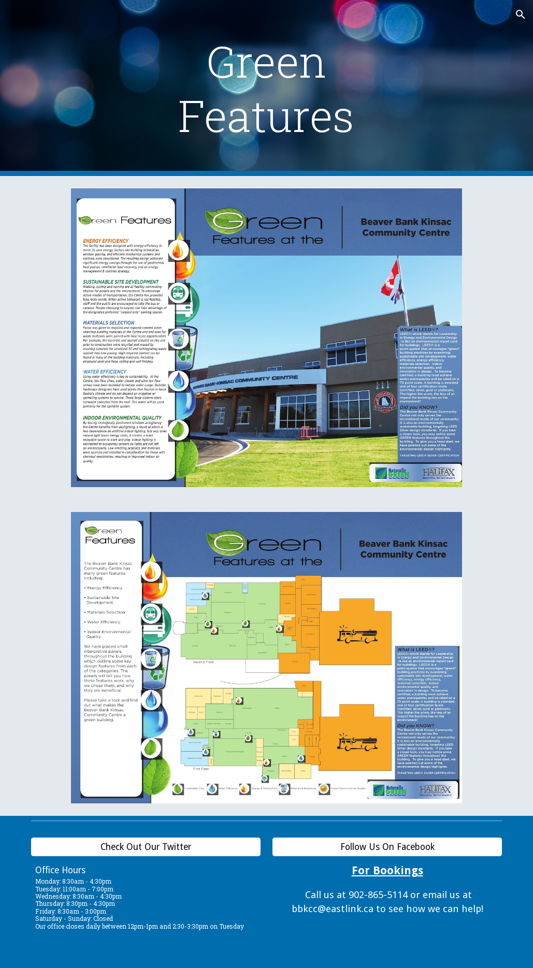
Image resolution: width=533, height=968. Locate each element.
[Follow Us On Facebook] (387, 847)
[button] (520, 14)
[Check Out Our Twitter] (146, 847)
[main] (266, 88)
